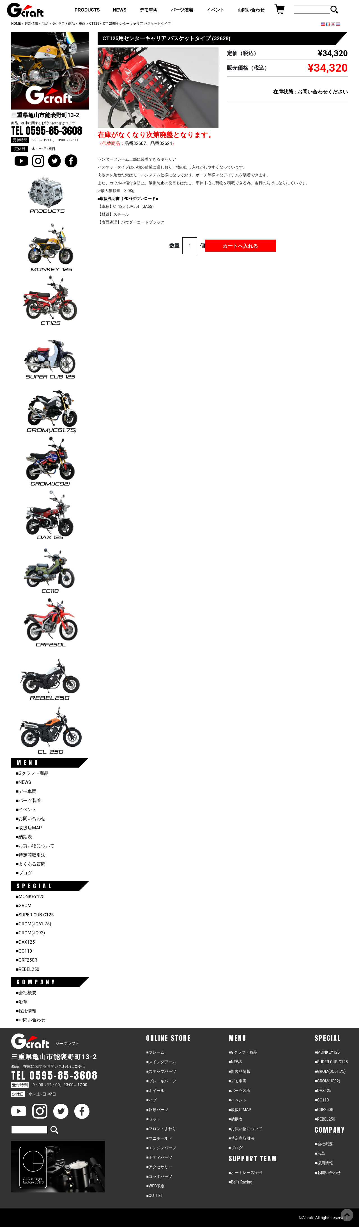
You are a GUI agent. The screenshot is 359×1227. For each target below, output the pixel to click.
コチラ (70, 123)
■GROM (23, 905)
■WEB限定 (155, 1186)
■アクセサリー (159, 1167)
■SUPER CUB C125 (35, 915)
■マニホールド (159, 1138)
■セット (153, 1119)
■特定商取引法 (31, 855)
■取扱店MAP (29, 827)
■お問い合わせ (31, 818)
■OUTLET (154, 1195)
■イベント (26, 809)
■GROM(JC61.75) (33, 923)
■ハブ (151, 1100)
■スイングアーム (161, 1062)
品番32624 (161, 143)
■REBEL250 (27, 969)
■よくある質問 (31, 864)
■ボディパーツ (159, 1157)
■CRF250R (26, 960)
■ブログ (24, 873)
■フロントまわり (161, 1128)
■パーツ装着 (28, 800)
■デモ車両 (26, 791)
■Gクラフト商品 (32, 773)
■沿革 (22, 1002)
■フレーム (155, 1052)
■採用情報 (26, 1011)
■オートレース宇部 (245, 1172)
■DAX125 (25, 942)
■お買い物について (35, 845)
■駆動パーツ (157, 1109)
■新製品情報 (239, 1071)
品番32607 (135, 143)
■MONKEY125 (30, 896)
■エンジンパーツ (161, 1148)
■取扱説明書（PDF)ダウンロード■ (128, 198)
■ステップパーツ (161, 1071)
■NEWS (23, 782)
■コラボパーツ (159, 1176)
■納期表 (24, 836)
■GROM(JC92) (30, 932)
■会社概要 (26, 992)
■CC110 (24, 951)
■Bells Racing (240, 1182)
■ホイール (155, 1090)
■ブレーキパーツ (161, 1081)
